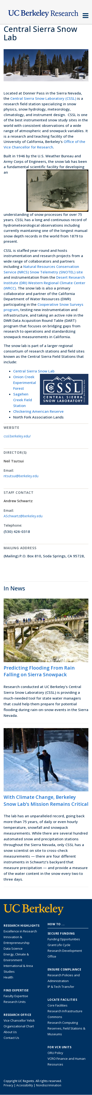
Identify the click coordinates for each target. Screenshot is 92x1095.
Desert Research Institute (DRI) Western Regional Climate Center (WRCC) (44, 282)
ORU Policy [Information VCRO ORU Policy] (55, 1053)
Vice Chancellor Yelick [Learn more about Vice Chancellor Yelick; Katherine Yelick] (19, 1020)
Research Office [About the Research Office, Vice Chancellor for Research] (17, 1015)
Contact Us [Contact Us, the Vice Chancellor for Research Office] (11, 1038)
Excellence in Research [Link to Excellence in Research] (20, 931)
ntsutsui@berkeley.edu (21, 476)
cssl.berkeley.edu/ (17, 436)
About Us (10, 1032)
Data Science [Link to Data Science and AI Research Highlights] (13, 948)
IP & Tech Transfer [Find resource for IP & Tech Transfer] (61, 986)
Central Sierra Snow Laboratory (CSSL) (43, 98)
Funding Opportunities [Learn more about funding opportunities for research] (64, 939)
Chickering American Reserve (38, 411)
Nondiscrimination (48, 1085)
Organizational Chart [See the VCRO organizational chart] (19, 1026)
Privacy (8, 1085)
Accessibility (24, 1085)
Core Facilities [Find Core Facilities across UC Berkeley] (57, 1005)
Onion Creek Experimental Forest (24, 382)
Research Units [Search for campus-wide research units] (15, 1002)
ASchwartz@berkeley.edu (23, 516)
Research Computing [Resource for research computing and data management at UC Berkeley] (63, 1022)
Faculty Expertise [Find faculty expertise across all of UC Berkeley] (16, 996)
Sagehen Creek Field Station (22, 400)
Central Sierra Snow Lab (34, 371)
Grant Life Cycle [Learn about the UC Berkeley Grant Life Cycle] (59, 945)
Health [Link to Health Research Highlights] (8, 977)
